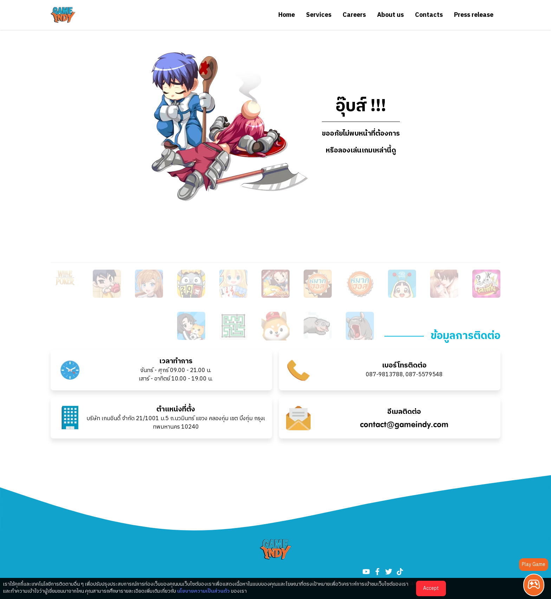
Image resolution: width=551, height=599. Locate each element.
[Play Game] (533, 585)
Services (318, 15)
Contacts (429, 15)
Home (286, 15)
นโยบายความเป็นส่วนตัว (203, 591)
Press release (473, 15)
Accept (431, 588)
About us (390, 15)
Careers (354, 15)
